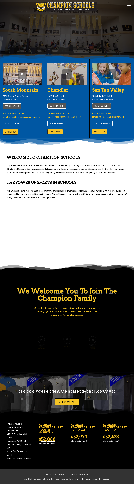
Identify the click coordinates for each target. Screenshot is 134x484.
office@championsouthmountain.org (25, 117)
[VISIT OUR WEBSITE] (13, 123)
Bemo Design (79, 479)
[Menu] (128, 6)
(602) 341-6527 (17, 113)
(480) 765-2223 (106, 113)
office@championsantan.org (111, 116)
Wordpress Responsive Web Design (97, 479)
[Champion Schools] (67, 6)
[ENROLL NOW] (10, 132)
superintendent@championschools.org (24, 458)
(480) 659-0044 (20, 451)
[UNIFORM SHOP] (67, 401)
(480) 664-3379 (61, 113)
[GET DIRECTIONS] (12, 106)
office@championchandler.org (67, 116)
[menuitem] (128, 6)
